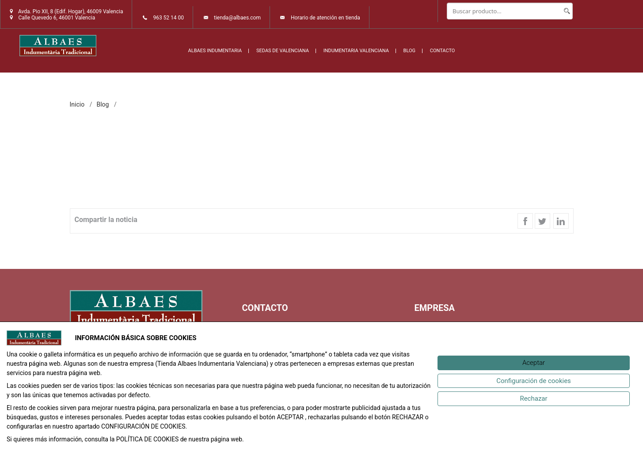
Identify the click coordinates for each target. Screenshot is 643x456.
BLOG (409, 51)
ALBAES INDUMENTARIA (215, 51)
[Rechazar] (534, 398)
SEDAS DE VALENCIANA (282, 51)
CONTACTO (442, 51)
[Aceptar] (534, 363)
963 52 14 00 (168, 18)
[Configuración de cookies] (534, 381)
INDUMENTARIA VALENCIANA (356, 51)
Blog (102, 104)
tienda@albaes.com (237, 18)
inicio (77, 104)
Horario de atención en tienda (325, 18)
